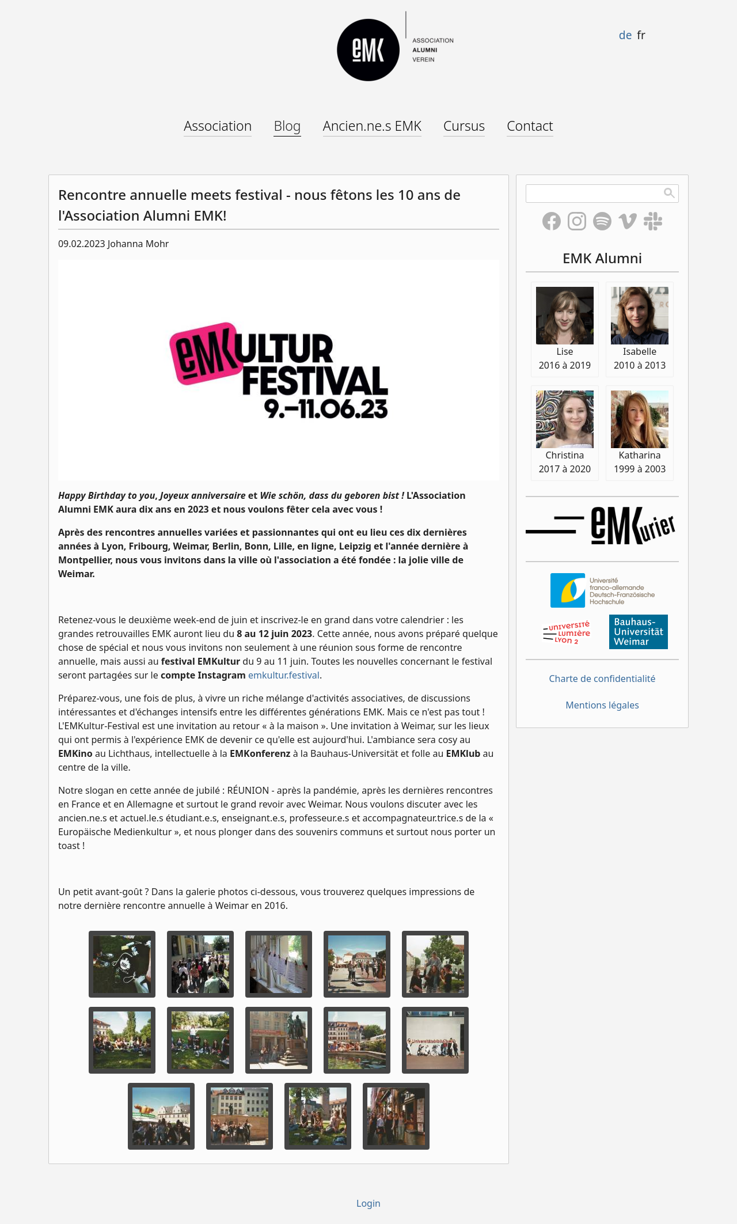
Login (368, 1203)
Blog (287, 125)
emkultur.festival (284, 675)
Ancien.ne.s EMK (372, 125)
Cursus (464, 125)
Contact (530, 125)
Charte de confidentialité (602, 678)
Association (218, 125)
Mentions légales (602, 705)
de (625, 35)
